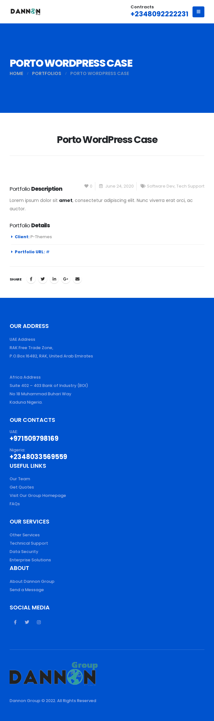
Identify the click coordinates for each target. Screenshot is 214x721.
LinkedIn (54, 278)
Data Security (24, 551)
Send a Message (27, 589)
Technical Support (29, 543)
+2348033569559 (38, 456)
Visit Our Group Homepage (38, 495)
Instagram (39, 622)
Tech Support (190, 186)
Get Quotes (22, 487)
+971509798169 (34, 438)
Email (77, 278)
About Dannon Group (32, 581)
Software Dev (161, 186)
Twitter (42, 278)
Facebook (31, 278)
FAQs (15, 504)
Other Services (25, 535)
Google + (65, 278)
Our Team (20, 479)
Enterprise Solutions (30, 560)
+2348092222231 (159, 14)
